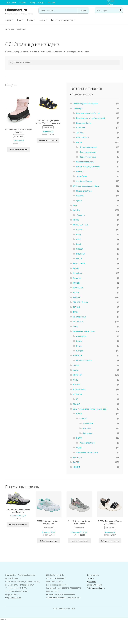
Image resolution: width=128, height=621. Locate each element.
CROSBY (79, 249)
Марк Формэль (79, 389)
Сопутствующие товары (63, 20)
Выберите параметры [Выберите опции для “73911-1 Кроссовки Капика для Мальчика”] (18, 524)
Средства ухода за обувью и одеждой (89, 409)
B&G (75, 205)
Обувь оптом (93, 575)
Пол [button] (20, 20)
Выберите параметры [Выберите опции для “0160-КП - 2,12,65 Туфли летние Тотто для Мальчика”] (48, 140)
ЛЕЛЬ (75, 380)
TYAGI (75, 312)
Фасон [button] (9, 20)
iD (77, 399)
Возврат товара (37, 2)
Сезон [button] (43, 20)
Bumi (78, 244)
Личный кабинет (110, 2)
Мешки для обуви (84, 191)
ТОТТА (76, 462)
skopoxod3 (16, 597)
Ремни (79, 346)
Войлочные (88, 423)
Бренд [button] (31, 20)
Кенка (75, 370)
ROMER (76, 283)
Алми (75, 326)
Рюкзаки (80, 195)
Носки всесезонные (88, 147)
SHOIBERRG (78, 287)
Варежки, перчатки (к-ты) (88, 113)
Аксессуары (81, 336)
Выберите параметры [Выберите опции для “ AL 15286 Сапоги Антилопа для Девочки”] (19, 149)
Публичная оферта (96, 588)
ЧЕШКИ (76, 467)
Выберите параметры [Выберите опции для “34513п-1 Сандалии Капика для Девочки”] (110, 541)
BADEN (79, 229)
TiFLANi (76, 307)
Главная (11, 29)
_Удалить (80, 215)
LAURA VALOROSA (84, 360)
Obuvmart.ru (16, 9)
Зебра (75, 365)
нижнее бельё (82, 137)
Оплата (23, 2)
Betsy (78, 234)
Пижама (79, 171)
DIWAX (79, 438)
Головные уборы (83, 123)
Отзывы (51, 2)
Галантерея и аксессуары (84, 331)
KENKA (76, 268)
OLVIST (79, 447)
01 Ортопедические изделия (85, 103)
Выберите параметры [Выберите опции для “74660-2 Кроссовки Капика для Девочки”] (49, 541)
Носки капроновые (88, 152)
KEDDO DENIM (79, 263)
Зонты (79, 341)
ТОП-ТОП (77, 457)
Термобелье (81, 176)
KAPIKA (76, 210)
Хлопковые (88, 433)
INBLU (79, 258)
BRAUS (79, 413)
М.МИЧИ (76, 384)
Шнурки (79, 350)
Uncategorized (79, 316)
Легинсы (80, 132)
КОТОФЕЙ (77, 375)
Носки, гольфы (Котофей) (88, 166)
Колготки (80, 127)
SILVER (76, 292)
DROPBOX (80, 253)
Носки (79, 142)
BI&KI (78, 239)
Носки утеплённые (88, 157)
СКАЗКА (76, 404)
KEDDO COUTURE (80, 224)
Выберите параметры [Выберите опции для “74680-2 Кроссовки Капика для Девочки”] (79, 541)
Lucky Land (77, 273)
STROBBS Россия (80, 302)
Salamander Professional (87, 452)
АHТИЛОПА (78, 321)
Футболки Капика (84, 181)
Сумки (79, 200)
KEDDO (76, 219)
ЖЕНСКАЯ (77, 355)
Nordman (77, 278)
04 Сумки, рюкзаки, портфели (86, 186)
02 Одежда (77, 108)
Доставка (11, 2)
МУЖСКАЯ (77, 394)
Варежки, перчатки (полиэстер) (90, 118)
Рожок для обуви (87, 443)
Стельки (83, 418)
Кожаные (87, 428)
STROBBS (77, 297)
